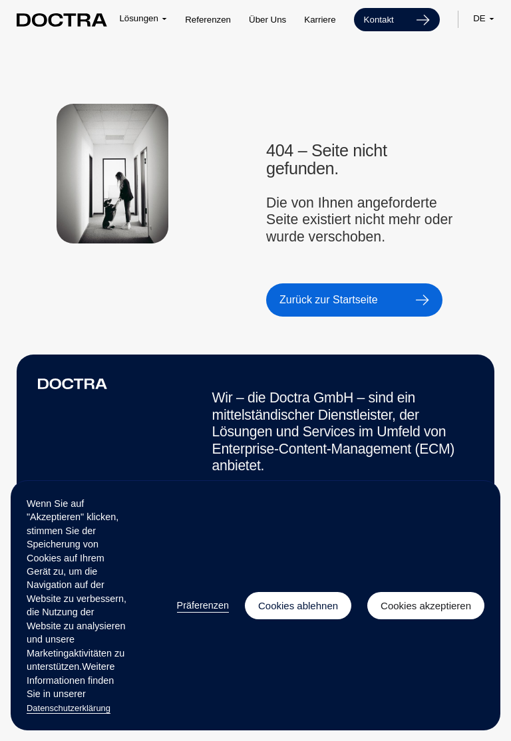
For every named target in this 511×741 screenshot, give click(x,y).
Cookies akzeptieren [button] (426, 605)
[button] (143, 19)
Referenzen (208, 20)
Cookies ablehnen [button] (298, 605)
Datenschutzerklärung (68, 708)
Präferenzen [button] (203, 605)
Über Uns (267, 20)
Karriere (319, 20)
